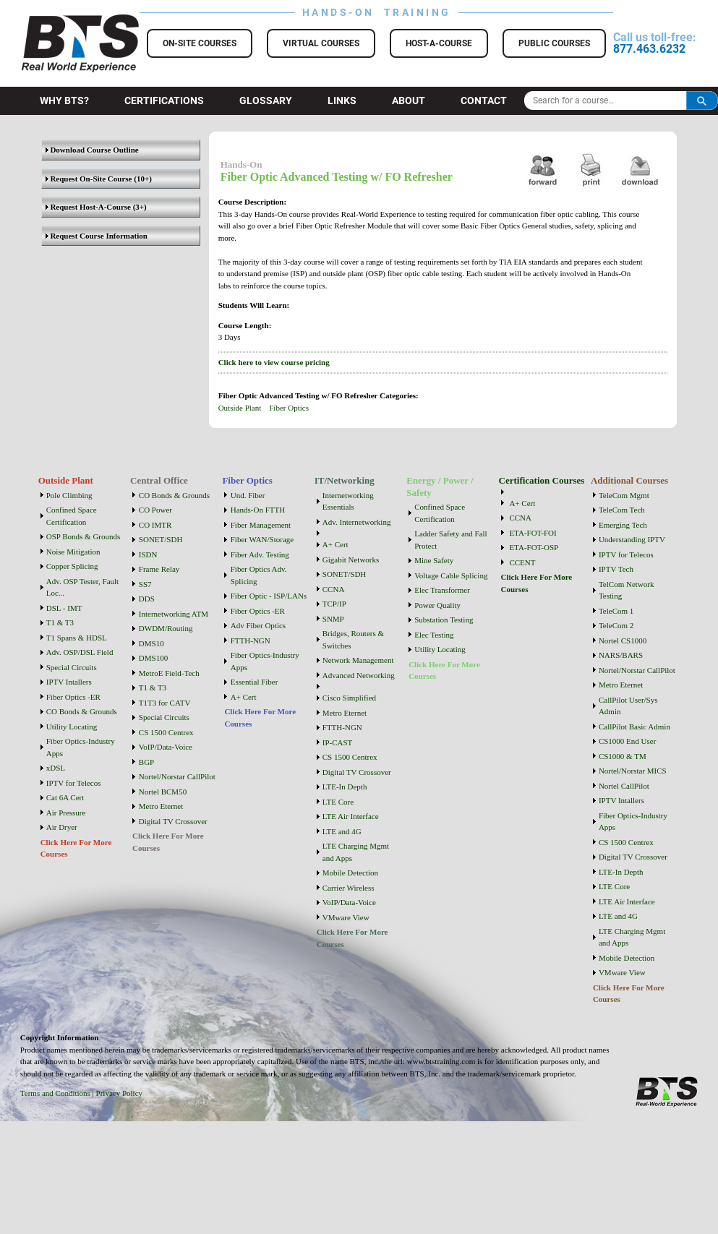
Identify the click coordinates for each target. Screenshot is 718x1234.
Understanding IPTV (632, 539)
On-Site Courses (199, 43)
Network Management (358, 660)
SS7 (145, 584)
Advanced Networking (358, 675)
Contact (484, 100)
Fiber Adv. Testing (260, 554)
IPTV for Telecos (73, 783)
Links (342, 100)
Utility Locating (72, 726)
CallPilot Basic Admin (634, 726)
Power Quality (437, 605)
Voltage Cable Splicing (450, 575)
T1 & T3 (60, 622)
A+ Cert (244, 697)
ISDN (148, 554)
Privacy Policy (119, 1093)
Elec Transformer (442, 590)
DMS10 (151, 643)
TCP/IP (334, 603)
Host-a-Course (439, 43)
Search (702, 100)
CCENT (522, 562)
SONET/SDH (161, 539)
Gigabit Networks (351, 559)
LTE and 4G (342, 831)
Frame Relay (159, 569)
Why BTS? (64, 100)
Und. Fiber (248, 495)
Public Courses (554, 43)
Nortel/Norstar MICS (633, 770)
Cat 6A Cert (65, 797)
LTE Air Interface (350, 816)
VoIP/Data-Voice (165, 746)
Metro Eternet (161, 806)
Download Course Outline (92, 149)
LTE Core (338, 801)
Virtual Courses (321, 43)
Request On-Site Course (89, 178)
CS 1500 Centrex (166, 732)
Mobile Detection (350, 872)
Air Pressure (66, 812)
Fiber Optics (289, 407)
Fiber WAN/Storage (262, 539)
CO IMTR (155, 524)
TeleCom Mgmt (624, 495)
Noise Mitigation (73, 551)
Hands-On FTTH (258, 509)
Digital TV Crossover (173, 821)
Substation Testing (443, 619)
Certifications (164, 100)
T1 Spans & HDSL (76, 637)
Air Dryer (61, 827)
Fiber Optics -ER (73, 697)
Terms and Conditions (55, 1093)
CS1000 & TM (622, 756)
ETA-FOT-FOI (532, 532)
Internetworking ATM (173, 613)
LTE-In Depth (344, 786)
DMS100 (153, 658)
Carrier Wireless (348, 887)
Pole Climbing (69, 495)
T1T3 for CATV (165, 702)
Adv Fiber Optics (258, 625)
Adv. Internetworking (356, 522)
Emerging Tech (623, 524)
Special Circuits (71, 667)
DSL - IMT (64, 608)
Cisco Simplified (349, 697)
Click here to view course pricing (274, 362)
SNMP (333, 618)
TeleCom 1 (616, 611)
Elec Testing (433, 634)
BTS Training (62, 21)
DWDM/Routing (166, 628)
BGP (146, 762)
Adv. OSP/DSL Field (80, 652)
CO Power (155, 509)
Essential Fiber (254, 681)
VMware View (345, 917)
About (408, 100)
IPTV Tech (616, 569)
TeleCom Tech (622, 509)
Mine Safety (433, 560)
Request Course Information (97, 235)
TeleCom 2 (616, 625)
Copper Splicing (72, 566)
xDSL (55, 767)
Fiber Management (261, 524)
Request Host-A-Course (88, 206)
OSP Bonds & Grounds (83, 536)
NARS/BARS (621, 655)
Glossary (265, 100)
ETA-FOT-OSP (533, 547)
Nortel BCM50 (163, 791)
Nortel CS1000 (622, 640)
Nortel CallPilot (624, 785)
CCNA (333, 589)
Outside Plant (240, 407)
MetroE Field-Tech (169, 673)
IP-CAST (337, 742)
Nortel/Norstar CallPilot (177, 776)
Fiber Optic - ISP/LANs (269, 595)
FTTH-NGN (250, 640)
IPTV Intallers (69, 681)
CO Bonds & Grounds (81, 711)
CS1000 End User (627, 741)
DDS (147, 598)
